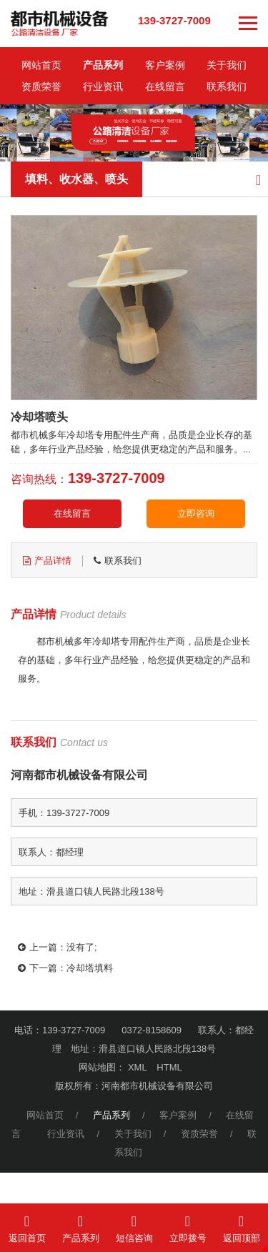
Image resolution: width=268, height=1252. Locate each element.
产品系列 (103, 65)
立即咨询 (195, 513)
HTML (169, 1067)
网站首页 (41, 65)
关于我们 (227, 65)
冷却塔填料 (89, 968)
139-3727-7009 (174, 20)
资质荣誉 (41, 86)
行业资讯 (103, 86)
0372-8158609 (151, 1030)
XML (137, 1067)
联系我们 (227, 86)
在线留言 (165, 86)
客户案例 (165, 65)
